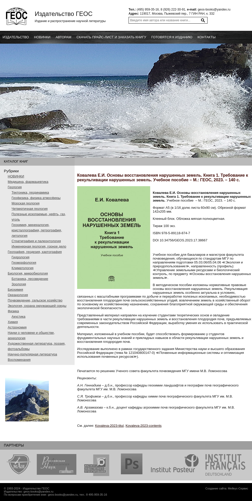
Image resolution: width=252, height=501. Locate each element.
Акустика (18, 316)
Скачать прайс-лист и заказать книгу (111, 37)
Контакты (206, 37)
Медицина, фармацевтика (28, 182)
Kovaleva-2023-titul (109, 426)
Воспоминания (19, 360)
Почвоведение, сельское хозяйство (35, 300)
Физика (13, 311)
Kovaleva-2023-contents (143, 426)
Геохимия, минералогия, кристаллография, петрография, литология (37, 230)
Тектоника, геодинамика (30, 192)
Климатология (22, 268)
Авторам (63, 37)
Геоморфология (24, 262)
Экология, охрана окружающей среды (37, 306)
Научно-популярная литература (32, 354)
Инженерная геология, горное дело (39, 246)
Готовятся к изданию (171, 37)
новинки (42, 37)
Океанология (18, 295)
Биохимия (15, 289)
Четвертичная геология (30, 209)
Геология (15, 187)
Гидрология (20, 257)
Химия (13, 322)
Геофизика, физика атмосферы (36, 198)
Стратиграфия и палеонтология (36, 241)
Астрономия (17, 327)
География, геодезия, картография (35, 252)
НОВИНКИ (16, 176)
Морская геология (25, 203)
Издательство (16, 37)
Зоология (19, 284)
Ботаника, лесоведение (30, 279)
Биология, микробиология (28, 273)
